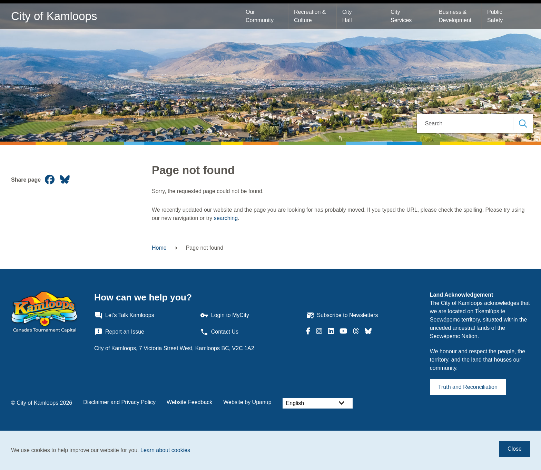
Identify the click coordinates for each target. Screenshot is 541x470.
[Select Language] (318, 403)
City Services (401, 16)
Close (515, 449)
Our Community (260, 16)
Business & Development (455, 16)
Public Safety (495, 16)
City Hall (347, 16)
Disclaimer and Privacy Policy (119, 402)
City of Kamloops (54, 16)
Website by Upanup (247, 402)
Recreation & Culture (310, 16)
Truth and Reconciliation (468, 387)
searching (226, 218)
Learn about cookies (165, 450)
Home (159, 248)
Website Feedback (189, 402)
